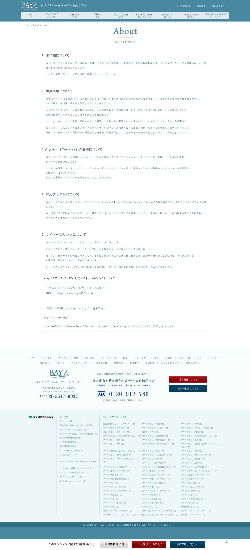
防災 (156, 358)
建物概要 (201, 6)
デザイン (63, 358)
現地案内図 (185, 6)
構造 (125, 358)
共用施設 (89, 358)
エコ (199, 358)
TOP (27, 25)
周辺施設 (44, 363)
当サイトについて (170, 363)
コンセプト (46, 358)
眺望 (76, 358)
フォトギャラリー (80, 363)
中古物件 (134, 363)
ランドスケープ (109, 358)
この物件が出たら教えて (149, 544)
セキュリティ (141, 358)
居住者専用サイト (220, 6)
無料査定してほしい (187, 544)
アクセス (60, 363)
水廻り (168, 358)
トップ (30, 358)
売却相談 (150, 363)
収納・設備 (184, 358)
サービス (212, 358)
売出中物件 (115, 544)
